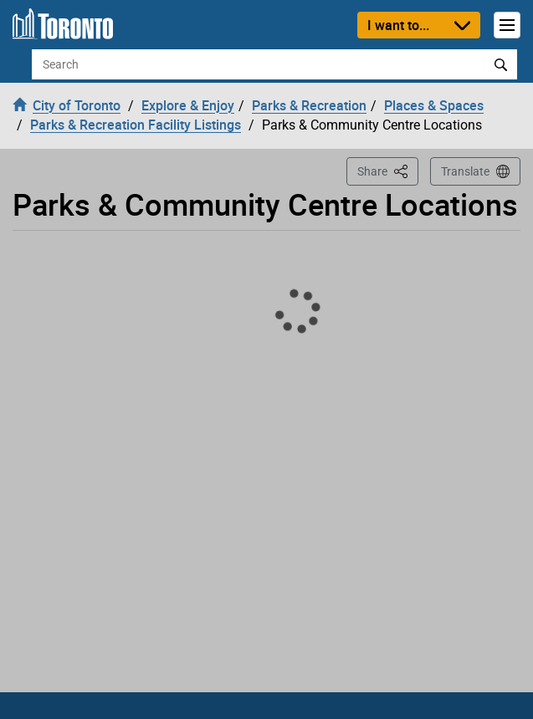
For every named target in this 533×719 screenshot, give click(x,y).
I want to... (398, 25)
